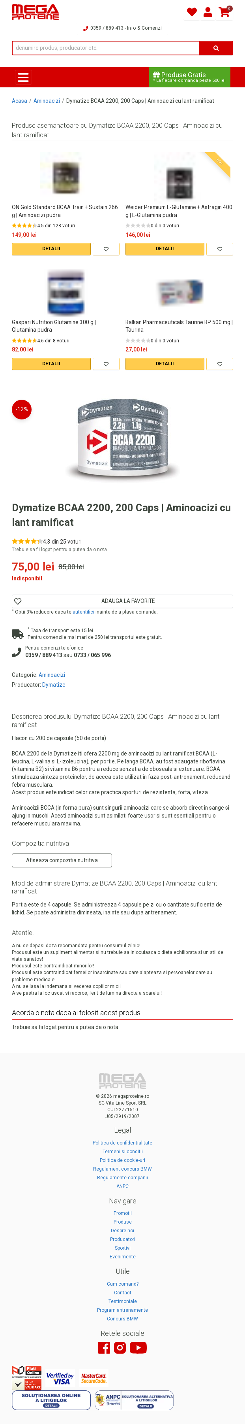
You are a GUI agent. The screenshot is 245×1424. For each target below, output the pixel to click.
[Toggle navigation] (23, 77)
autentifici (83, 612)
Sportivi (123, 1248)
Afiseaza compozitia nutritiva (62, 860)
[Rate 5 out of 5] (34, 225)
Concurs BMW (122, 1319)
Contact (122, 1293)
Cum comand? (122, 1284)
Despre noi (122, 1230)
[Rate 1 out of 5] (14, 225)
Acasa (19, 101)
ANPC (122, 1186)
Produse (123, 1222)
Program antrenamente (122, 1310)
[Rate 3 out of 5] (24, 225)
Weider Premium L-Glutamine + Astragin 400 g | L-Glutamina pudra (178, 211)
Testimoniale (122, 1301)
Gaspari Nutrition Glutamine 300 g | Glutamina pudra (54, 326)
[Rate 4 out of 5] (29, 225)
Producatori (122, 1239)
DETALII (51, 248)
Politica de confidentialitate (122, 1143)
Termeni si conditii (123, 1151)
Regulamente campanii (122, 1177)
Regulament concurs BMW (122, 1169)
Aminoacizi (47, 101)
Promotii (123, 1213)
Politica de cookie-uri (122, 1160)
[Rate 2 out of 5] (19, 225)
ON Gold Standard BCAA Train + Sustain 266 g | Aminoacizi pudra (65, 211)
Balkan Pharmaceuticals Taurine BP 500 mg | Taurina (179, 326)
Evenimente (123, 1257)
